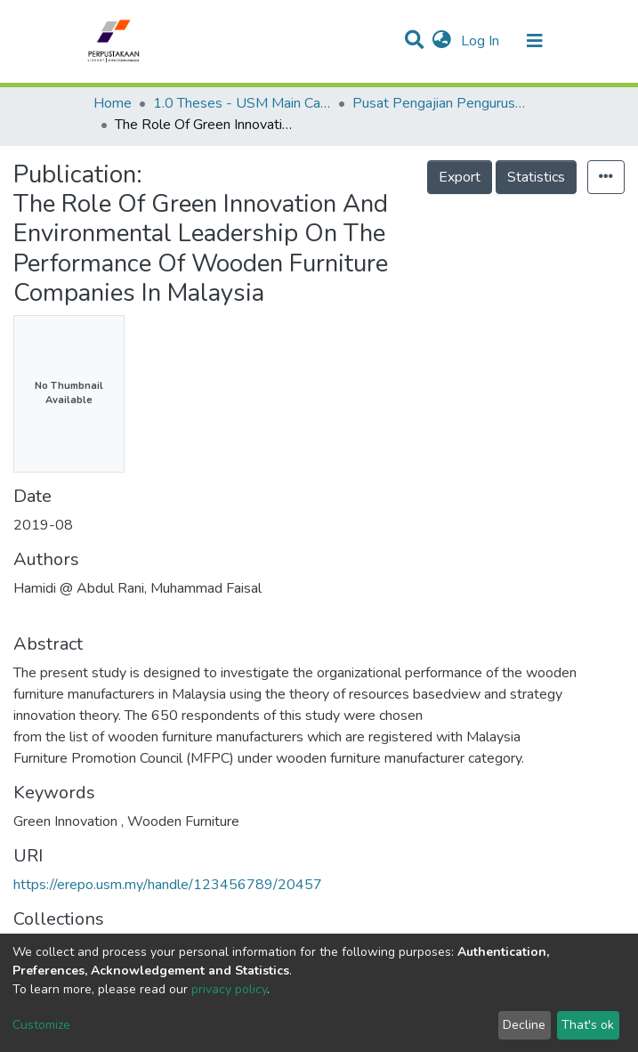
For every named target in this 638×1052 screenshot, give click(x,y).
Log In (482, 41)
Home (112, 103)
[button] (441, 41)
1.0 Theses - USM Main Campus (242, 103)
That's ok (587, 1024)
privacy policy (229, 989)
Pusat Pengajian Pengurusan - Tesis (441, 103)
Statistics (536, 177)
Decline (524, 1024)
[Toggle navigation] (535, 41)
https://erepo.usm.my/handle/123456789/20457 (167, 884)
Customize (41, 1024)
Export (460, 177)
